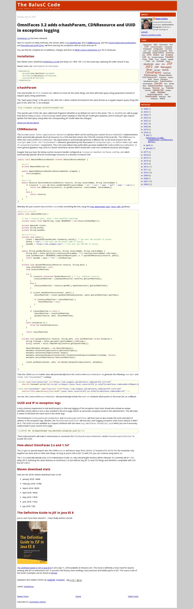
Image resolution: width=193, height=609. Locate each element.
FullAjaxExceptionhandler (122, 42)
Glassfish (163, 59)
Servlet (158, 83)
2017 (146, 152)
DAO (170, 51)
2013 (146, 163)
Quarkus (170, 77)
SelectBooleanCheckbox (150, 81)
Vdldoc (166, 94)
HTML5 (148, 61)
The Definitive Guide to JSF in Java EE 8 (34, 567)
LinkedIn (144, 32)
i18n (153, 61)
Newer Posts (23, 596)
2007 (146, 181)
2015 (146, 158)
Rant (150, 79)
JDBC (157, 64)
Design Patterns (158, 53)
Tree (162, 88)
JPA (163, 64)
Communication (157, 47)
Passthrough (166, 73)
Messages (157, 70)
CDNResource (93, 42)
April (148, 145)
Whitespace (154, 98)
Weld (169, 96)
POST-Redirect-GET (150, 77)
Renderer (164, 79)
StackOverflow (155, 85)
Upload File (158, 90)
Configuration (158, 49)
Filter (151, 59)
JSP (156, 67)
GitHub (54, 573)
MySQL (165, 70)
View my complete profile (151, 35)
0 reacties (60, 580)
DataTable (147, 53)
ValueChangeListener (155, 94)
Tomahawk (146, 88)
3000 (146, 109)
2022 (146, 120)
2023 (146, 117)
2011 (146, 169)
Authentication (163, 44)
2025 (146, 112)
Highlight (170, 59)
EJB (144, 57)
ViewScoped (151, 96)
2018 (146, 132)
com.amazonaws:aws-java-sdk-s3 (107, 206)
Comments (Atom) (37, 602)
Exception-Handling (158, 57)
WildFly (162, 99)
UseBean (168, 90)
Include (168, 61)
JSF (169, 63)
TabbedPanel (168, 86)
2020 (146, 126)
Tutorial (169, 88)
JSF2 (149, 67)
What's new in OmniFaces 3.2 (87, 50)
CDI (146, 46)
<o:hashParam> (73, 42)
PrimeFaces (162, 77)
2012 (146, 166)
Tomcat (155, 88)
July (147, 135)
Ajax (155, 44)
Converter (168, 49)
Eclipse (169, 55)
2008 (146, 178)
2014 (146, 160)
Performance (150, 75)
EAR (162, 55)
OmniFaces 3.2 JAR (51, 61)
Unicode (148, 90)
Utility (152, 92)
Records (156, 79)
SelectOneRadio (148, 83)
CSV (149, 51)
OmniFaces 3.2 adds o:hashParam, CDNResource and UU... (159, 139)
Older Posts (133, 596)
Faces (145, 59)
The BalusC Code (38, 4)
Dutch (156, 55)
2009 (146, 175)
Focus (157, 59)
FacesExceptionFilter (32, 45)
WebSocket (162, 96)
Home (78, 596)
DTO (149, 55)
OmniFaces (29, 586)
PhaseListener (165, 75)
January (149, 148)
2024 (146, 114)
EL (149, 57)
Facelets (169, 57)
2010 (146, 172)
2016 (146, 155)
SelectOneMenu (166, 81)
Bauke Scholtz (162, 19)
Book (171, 44)
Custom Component (160, 51)
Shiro (165, 83)
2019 (146, 129)
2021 (146, 123)
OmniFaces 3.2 (23, 38)
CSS (145, 51)
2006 (146, 184)
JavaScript (148, 64)
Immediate (160, 61)
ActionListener (147, 44)
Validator (161, 92)
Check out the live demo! (28, 123)
